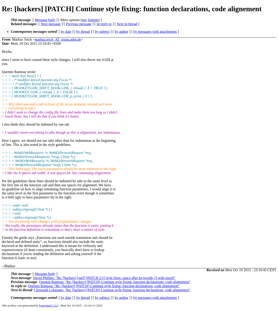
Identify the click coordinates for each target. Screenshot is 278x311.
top (84, 20)
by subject (102, 31)
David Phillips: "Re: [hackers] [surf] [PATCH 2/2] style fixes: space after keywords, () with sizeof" (104, 278)
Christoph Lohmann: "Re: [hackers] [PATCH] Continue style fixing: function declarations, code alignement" (112, 290)
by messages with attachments (155, 31)
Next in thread (127, 24)
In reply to (104, 24)
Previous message (78, 24)
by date (66, 31)
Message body (45, 20)
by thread (83, 31)
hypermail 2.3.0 (48, 305)
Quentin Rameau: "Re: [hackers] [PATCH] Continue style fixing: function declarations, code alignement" (115, 282)
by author (121, 31)
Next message (51, 24)
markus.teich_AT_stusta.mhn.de (58, 39)
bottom (93, 20)
